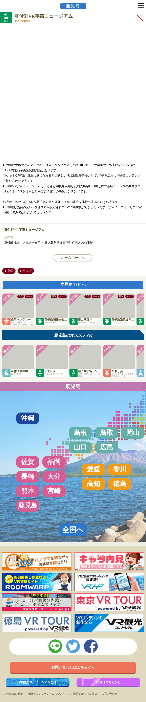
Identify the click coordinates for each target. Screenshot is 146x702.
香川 (119, 469)
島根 (80, 432)
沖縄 (27, 418)
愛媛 (93, 469)
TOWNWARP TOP (12, 693)
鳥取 (106, 432)
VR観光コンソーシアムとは (37, 682)
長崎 (27, 476)
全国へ (73, 530)
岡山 (133, 432)
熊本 (27, 491)
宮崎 (54, 491)
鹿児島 (73, 6)
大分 (54, 476)
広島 (106, 447)
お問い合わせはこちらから (73, 667)
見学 (10, 271)
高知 (93, 483)
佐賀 (27, 461)
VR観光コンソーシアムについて (46, 693)
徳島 (119, 483)
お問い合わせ (109, 693)
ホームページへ (73, 258)
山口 (80, 447)
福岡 (54, 461)
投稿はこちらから (108, 682)
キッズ (27, 271)
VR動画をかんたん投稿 (83, 693)
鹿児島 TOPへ (73, 284)
